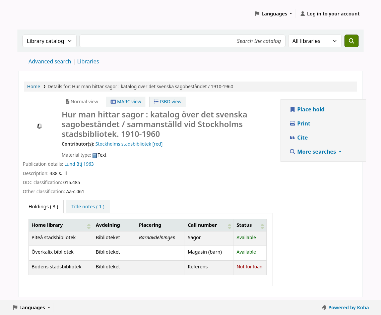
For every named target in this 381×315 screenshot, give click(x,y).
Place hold (307, 109)
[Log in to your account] (329, 13)
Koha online (35, 13)
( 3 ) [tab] (43, 206)
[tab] (88, 206)
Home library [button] (47, 225)
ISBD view (167, 101)
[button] (273, 13)
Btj (79, 164)
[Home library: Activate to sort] (61, 225)
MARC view (126, 101)
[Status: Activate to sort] (250, 225)
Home (33, 86)
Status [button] (244, 225)
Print (299, 123)
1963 (88, 164)
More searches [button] (313, 151)
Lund (69, 164)
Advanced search (49, 61)
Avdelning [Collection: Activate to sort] (108, 225)
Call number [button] (202, 225)
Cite (298, 137)
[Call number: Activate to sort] (209, 225)
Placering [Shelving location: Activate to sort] (150, 225)
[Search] (351, 41)
